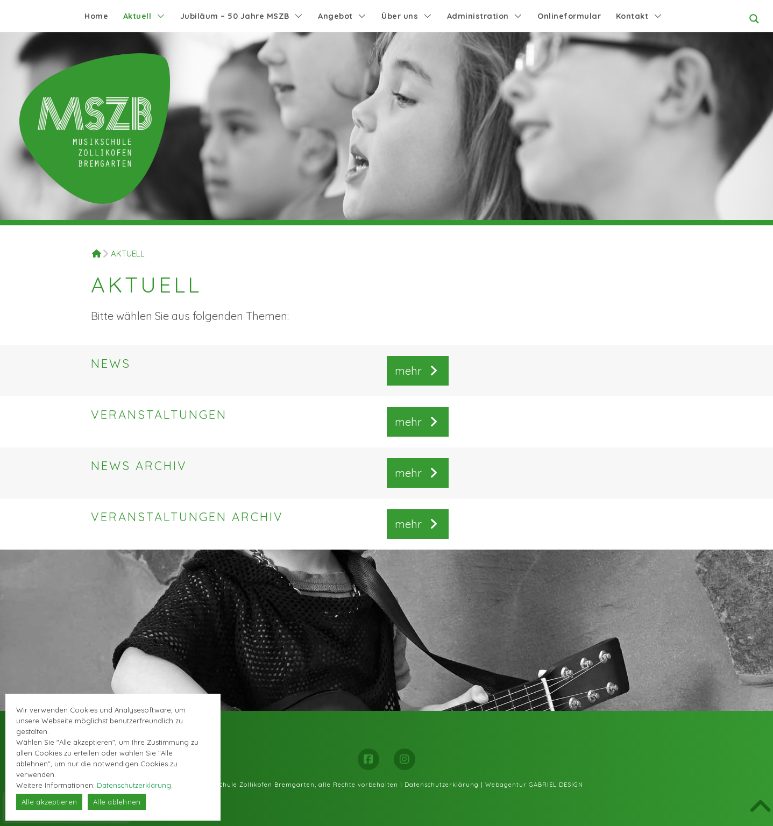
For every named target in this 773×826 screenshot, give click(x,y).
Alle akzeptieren (49, 801)
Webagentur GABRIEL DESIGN (534, 784)
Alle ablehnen (116, 801)
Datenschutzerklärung (442, 784)
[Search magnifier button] (754, 18)
